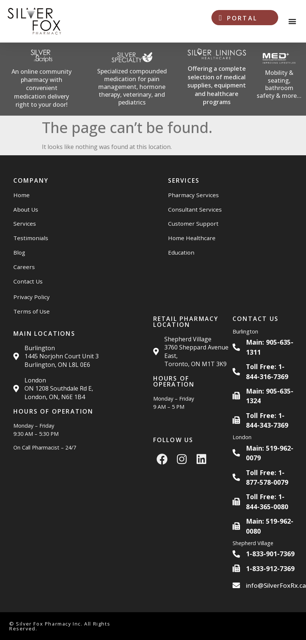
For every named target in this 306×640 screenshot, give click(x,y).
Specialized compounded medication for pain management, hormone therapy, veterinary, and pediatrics (132, 86)
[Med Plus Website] (279, 79)
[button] (292, 21)
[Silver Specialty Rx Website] (132, 79)
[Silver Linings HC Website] (217, 79)
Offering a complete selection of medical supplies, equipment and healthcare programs (216, 85)
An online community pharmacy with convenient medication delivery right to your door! (41, 88)
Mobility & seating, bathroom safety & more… (279, 84)
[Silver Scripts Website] (41, 79)
